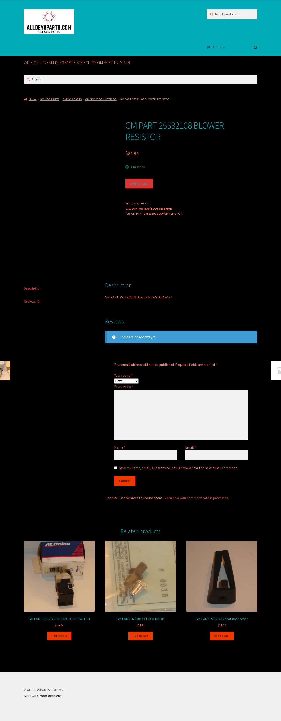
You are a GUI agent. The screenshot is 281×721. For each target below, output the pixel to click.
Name (119, 447)
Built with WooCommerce (43, 696)
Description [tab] (32, 288)
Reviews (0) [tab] (32, 301)
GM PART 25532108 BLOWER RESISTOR (156, 213)
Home (33, 99)
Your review (123, 386)
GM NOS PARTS (49, 99)
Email (190, 447)
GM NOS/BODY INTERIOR (101, 99)
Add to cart (139, 183)
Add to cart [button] (59, 636)
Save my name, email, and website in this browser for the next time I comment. (178, 468)
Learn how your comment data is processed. (196, 498)
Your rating (123, 375)
